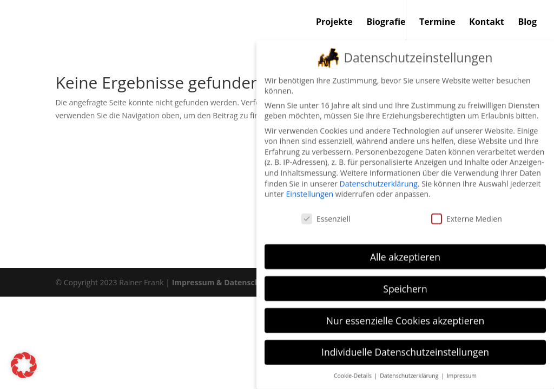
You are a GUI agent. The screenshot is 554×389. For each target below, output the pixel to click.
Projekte (334, 23)
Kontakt (486, 23)
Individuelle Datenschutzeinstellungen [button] (405, 344)
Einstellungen (309, 187)
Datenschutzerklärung (379, 176)
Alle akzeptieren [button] (405, 249)
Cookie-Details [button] (353, 368)
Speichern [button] (405, 280)
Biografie (385, 23)
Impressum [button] (462, 368)
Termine (437, 23)
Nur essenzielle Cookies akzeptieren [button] (405, 312)
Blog (527, 23)
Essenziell (326, 211)
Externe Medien (466, 211)
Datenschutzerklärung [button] (410, 368)
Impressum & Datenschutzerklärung (240, 282)
